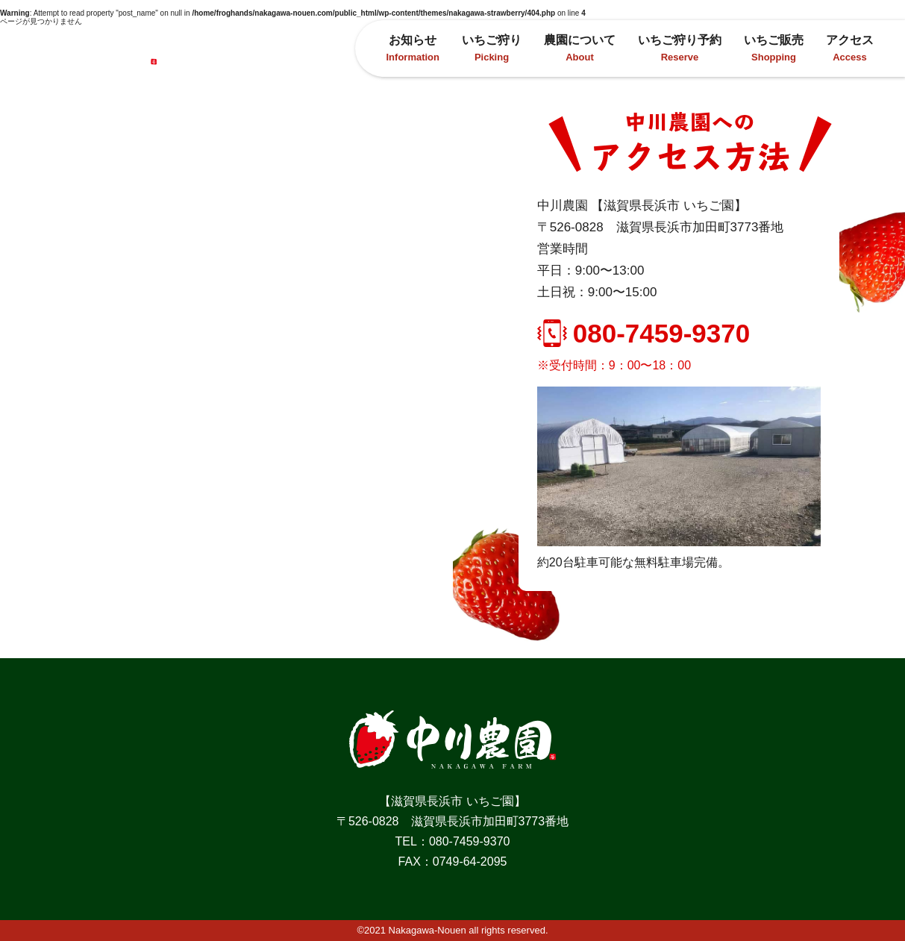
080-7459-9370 (643, 333)
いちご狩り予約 (679, 48)
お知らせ (413, 48)
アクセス (850, 48)
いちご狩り (492, 48)
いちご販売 (774, 48)
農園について (580, 48)
